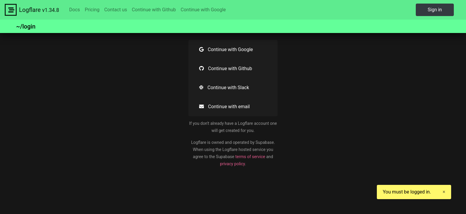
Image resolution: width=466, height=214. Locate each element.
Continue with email (224, 106)
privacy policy (232, 163)
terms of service (250, 156)
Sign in (435, 9)
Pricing (92, 9)
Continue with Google (203, 9)
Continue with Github (154, 9)
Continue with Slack (224, 87)
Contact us (115, 9)
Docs (74, 9)
